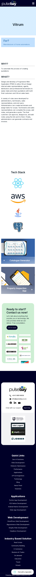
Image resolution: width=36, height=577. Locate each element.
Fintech (18, 565)
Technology (18, 479)
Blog (18, 482)
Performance (18, 469)
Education (18, 559)
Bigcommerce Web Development (18, 524)
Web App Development (18, 510)
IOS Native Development (18, 503)
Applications (18, 472)
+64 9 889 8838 (17, 395)
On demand (18, 555)
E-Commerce (18, 549)
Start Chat (27, 408)
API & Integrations (18, 476)
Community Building (18, 546)
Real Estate (18, 542)
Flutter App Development (18, 500)
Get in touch (12, 328)
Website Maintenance (18, 466)
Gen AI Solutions (18, 459)
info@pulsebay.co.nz (18, 399)
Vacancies (18, 489)
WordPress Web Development (18, 521)
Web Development (18, 463)
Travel (18, 562)
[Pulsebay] (18, 3)
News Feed (18, 485)
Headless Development (18, 531)
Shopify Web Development (18, 528)
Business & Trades (18, 552)
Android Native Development (18, 507)
